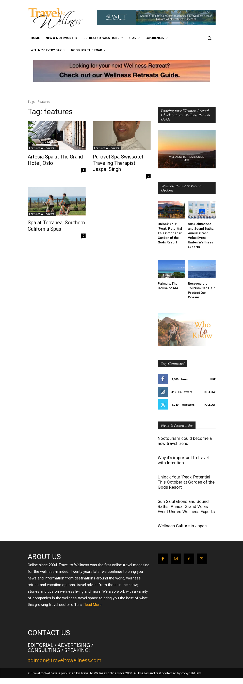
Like (213, 379)
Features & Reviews (41, 148)
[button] (210, 38)
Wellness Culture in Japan (182, 525)
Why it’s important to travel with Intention (183, 460)
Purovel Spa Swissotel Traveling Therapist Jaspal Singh (118, 162)
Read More (93, 604)
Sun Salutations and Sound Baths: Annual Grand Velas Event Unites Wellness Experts (186, 506)
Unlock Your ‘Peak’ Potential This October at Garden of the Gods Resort (170, 233)
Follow (210, 392)
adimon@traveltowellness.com (64, 660)
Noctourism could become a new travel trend (185, 441)
